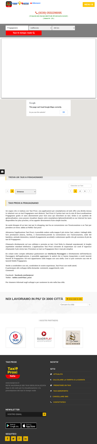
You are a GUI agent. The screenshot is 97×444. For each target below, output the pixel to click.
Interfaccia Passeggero (57, 254)
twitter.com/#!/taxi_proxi (21, 278)
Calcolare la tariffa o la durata (67, 380)
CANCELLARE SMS (59, 396)
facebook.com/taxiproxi (24, 275)
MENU (88, 4)
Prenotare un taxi (60, 385)
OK (64, 112)
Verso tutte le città (74, 299)
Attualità (56, 374)
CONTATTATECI (58, 402)
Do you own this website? (37, 112)
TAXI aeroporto (59, 391)
